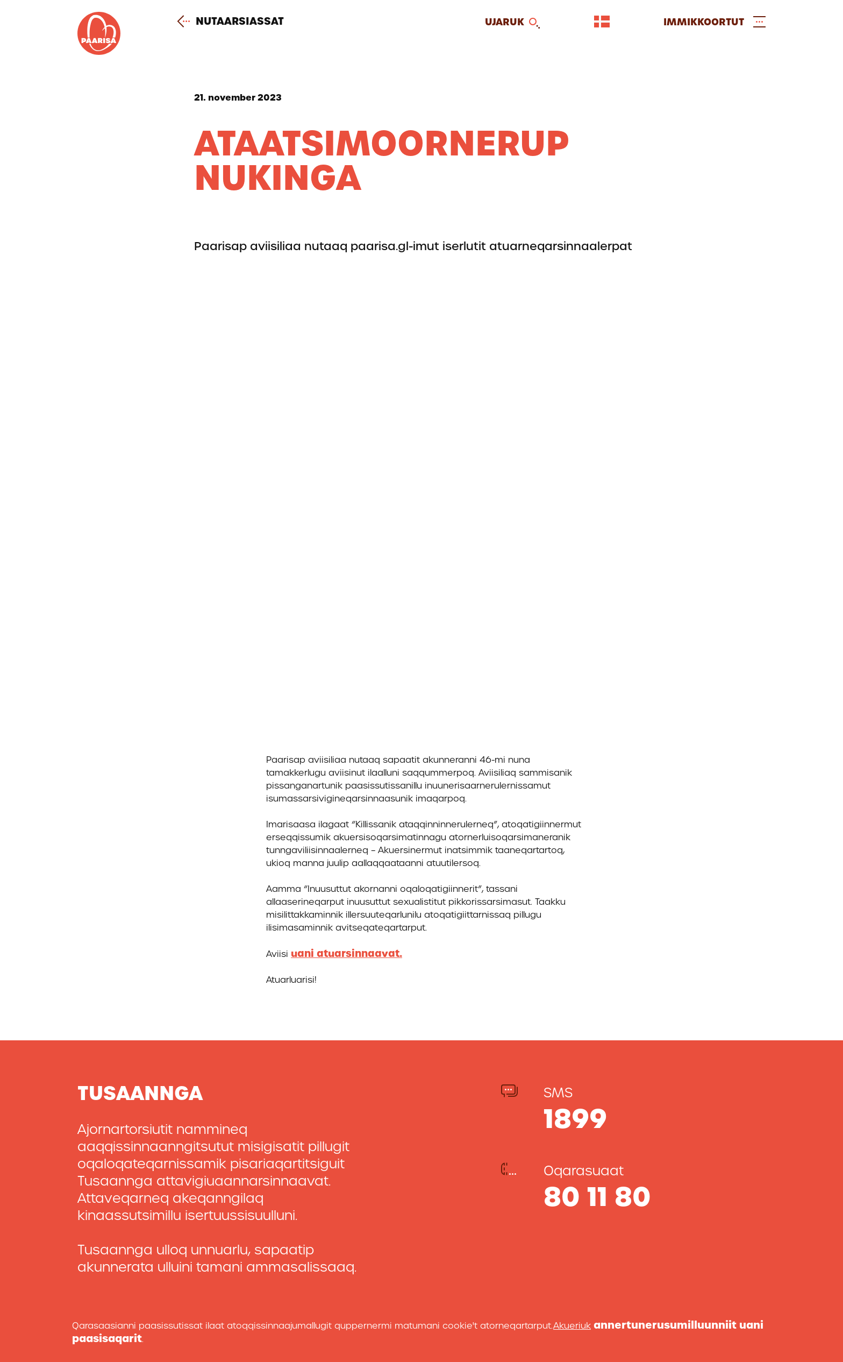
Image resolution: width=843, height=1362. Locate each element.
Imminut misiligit (478, 1201)
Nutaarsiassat (234, 21)
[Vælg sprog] (602, 21)
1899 (575, 663)
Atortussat (463, 1218)
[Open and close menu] (714, 22)
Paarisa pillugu (474, 1167)
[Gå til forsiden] (98, 51)
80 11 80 (597, 741)
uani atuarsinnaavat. (346, 498)
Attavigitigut (468, 1184)
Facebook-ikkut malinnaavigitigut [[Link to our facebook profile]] (674, 1289)
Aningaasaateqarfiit (488, 1236)
